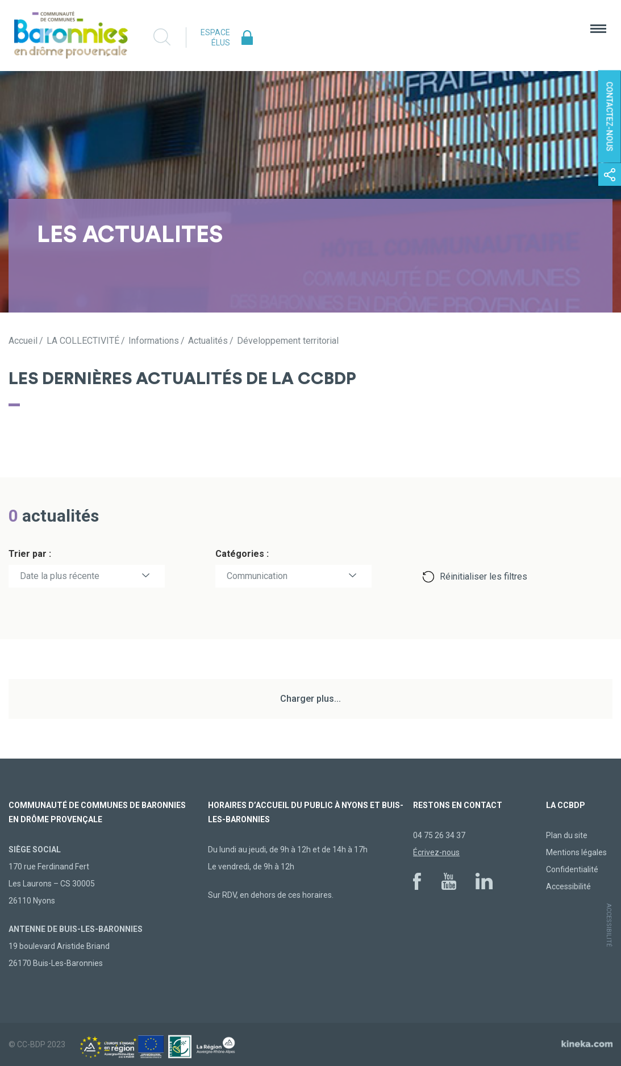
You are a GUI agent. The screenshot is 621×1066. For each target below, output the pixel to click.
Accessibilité (568, 886)
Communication (257, 576)
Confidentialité (572, 869)
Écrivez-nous (436, 852)
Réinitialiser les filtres (483, 576)
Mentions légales (576, 852)
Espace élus (215, 37)
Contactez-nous (609, 117)
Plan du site (566, 835)
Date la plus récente (59, 576)
